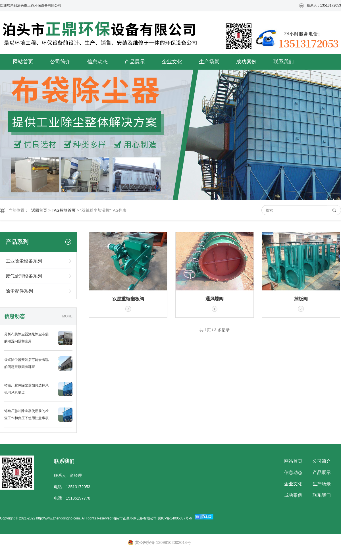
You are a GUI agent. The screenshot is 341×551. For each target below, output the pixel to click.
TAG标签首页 (64, 210)
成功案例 (246, 62)
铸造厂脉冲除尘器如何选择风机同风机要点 (26, 388)
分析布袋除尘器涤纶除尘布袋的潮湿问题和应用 (26, 337)
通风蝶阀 (214, 298)
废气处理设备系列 (24, 276)
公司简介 (60, 62)
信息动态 (97, 62)
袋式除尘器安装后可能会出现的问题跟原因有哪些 (26, 363)
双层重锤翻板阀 (128, 298)
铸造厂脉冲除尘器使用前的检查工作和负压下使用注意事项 (26, 414)
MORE (67, 316)
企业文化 (172, 62)
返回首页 (39, 210)
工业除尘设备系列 (24, 261)
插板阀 (301, 298)
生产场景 (209, 62)
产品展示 (134, 62)
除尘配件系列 (19, 291)
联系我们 (283, 62)
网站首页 (23, 62)
